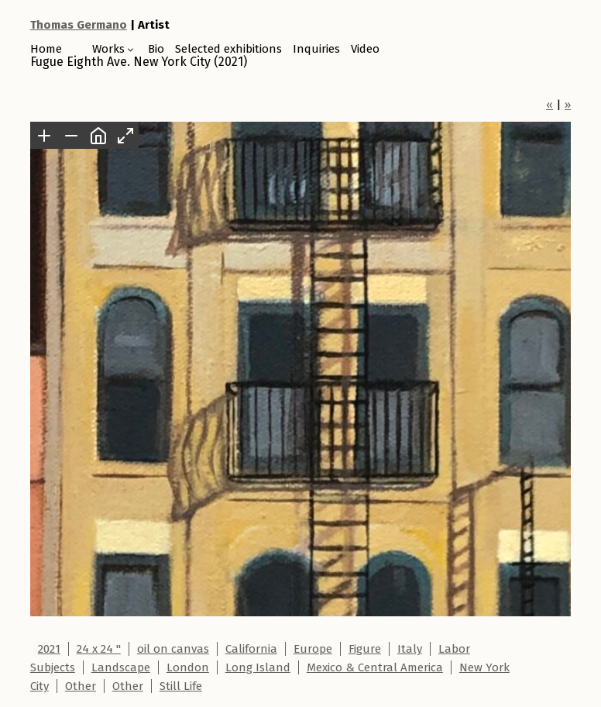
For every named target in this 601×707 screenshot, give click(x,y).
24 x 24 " (99, 649)
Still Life (181, 686)
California (251, 649)
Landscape (120, 667)
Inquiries (316, 49)
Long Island (257, 667)
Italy (409, 649)
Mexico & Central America (375, 667)
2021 (49, 649)
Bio (156, 49)
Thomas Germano (78, 25)
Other (80, 686)
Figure (365, 649)
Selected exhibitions (228, 49)
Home (46, 49)
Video (365, 49)
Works (108, 49)
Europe (313, 649)
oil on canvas (173, 649)
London (188, 667)
